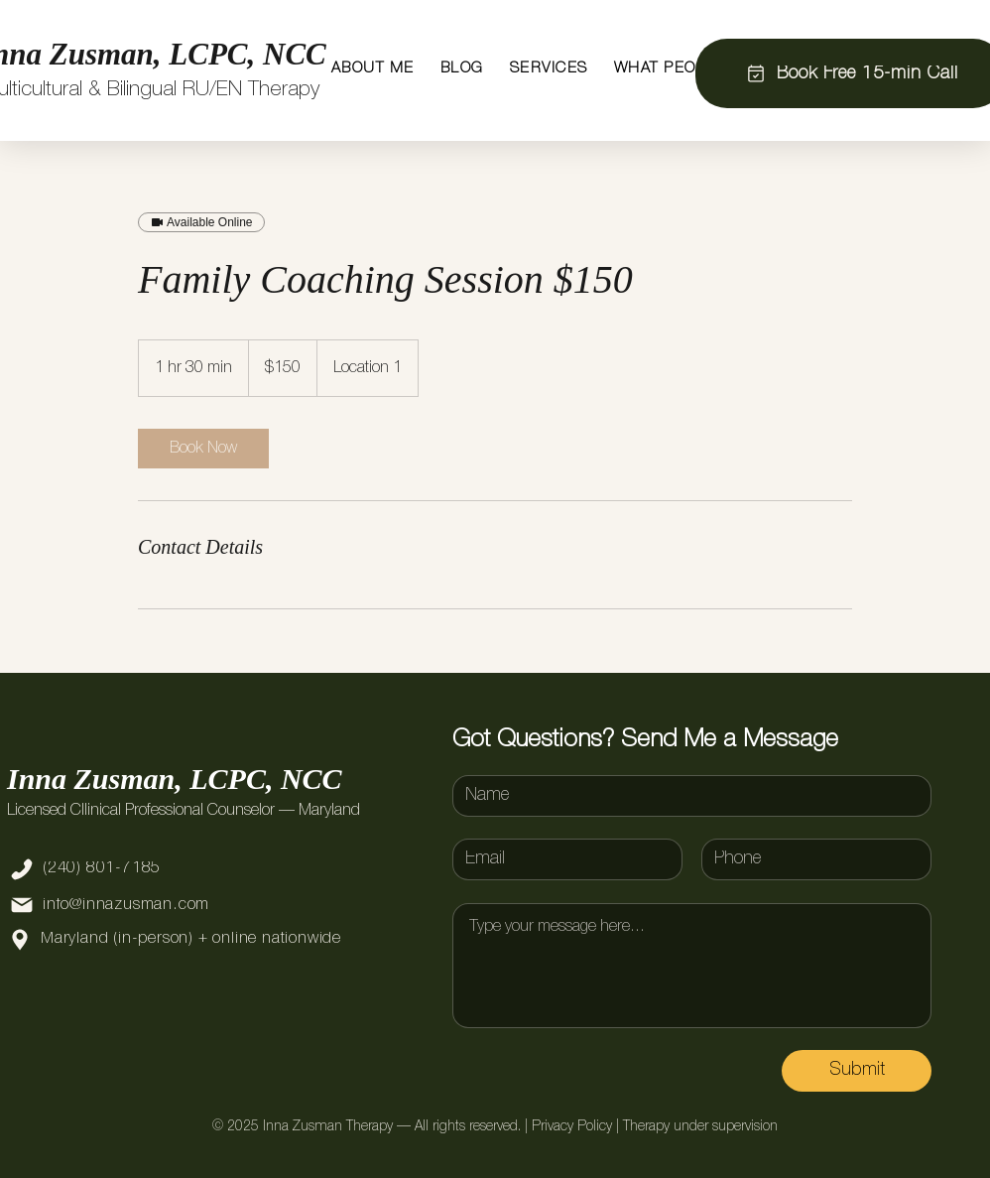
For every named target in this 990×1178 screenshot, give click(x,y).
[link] (203, 448)
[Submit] (856, 1071)
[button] (373, 68)
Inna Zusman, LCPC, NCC (174, 778)
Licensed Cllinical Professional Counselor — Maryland (183, 811)
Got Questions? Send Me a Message (645, 739)
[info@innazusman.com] (151, 905)
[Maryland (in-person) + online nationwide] (203, 940)
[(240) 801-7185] (151, 869)
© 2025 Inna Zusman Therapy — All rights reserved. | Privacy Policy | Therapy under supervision (495, 1126)
